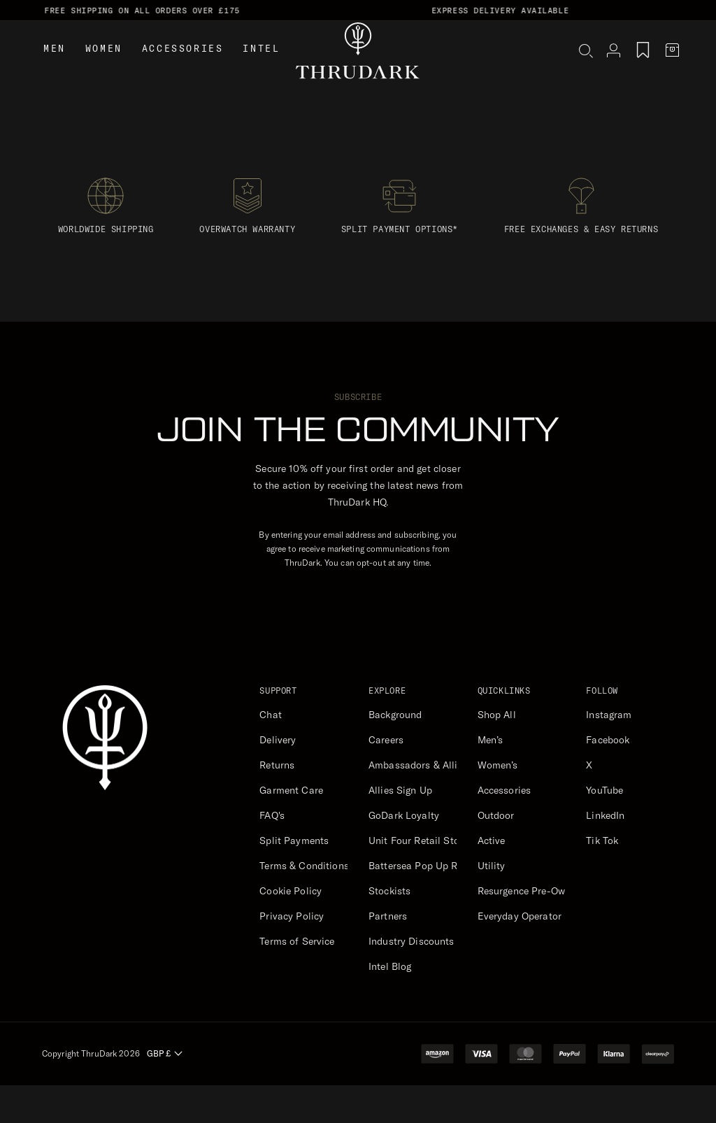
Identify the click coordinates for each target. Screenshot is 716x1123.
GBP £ (164, 1053)
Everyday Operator (519, 916)
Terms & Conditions (304, 865)
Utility (492, 865)
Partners (387, 916)
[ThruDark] (358, 70)
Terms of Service (296, 941)
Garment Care (291, 790)
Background (395, 714)
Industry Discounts (411, 941)
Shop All (497, 714)
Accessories (183, 69)
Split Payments (294, 840)
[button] (588, 71)
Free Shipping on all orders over (182, 10)
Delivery (277, 740)
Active (492, 840)
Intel (261, 69)
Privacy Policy (291, 916)
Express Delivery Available (540, 10)
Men (54, 69)
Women (103, 69)
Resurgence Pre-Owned (530, 891)
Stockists (389, 891)
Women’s (498, 765)
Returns (276, 765)
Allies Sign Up (400, 790)
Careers (385, 740)
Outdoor (496, 815)
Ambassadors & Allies (418, 765)
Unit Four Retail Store (418, 840)
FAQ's (272, 815)
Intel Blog (389, 966)
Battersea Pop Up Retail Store (436, 865)
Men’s (490, 740)
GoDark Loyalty (403, 815)
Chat (270, 714)
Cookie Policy (290, 891)
